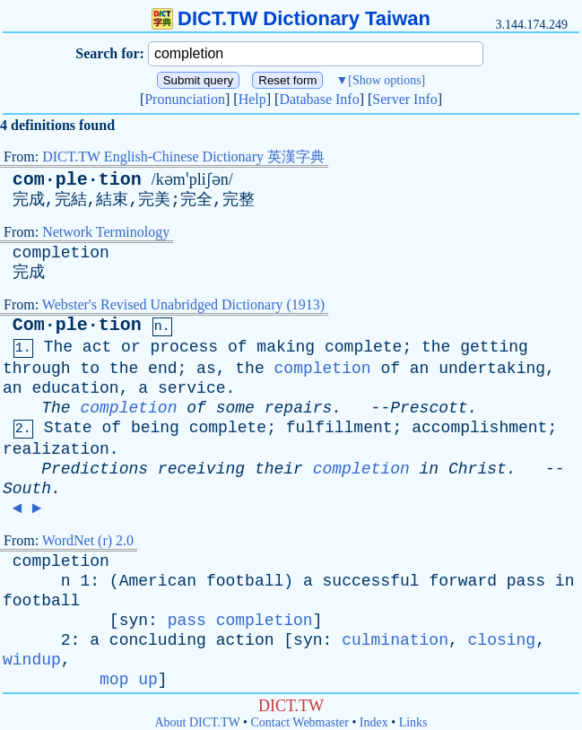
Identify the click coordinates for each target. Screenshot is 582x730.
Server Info (404, 99)
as (206, 369)
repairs (299, 408)
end (162, 369)
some (235, 408)
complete (363, 347)
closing (502, 640)
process (185, 347)
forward (463, 581)
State (68, 428)
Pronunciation (184, 99)
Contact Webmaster (300, 722)
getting (494, 347)
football (244, 581)
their (279, 469)
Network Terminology (105, 231)
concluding (157, 640)
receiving (201, 469)
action (245, 640)
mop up (129, 680)
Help (252, 99)
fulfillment (339, 428)
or (131, 347)
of (238, 347)
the (435, 347)
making (285, 347)
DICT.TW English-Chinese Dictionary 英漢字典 (183, 156)
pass (526, 581)
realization (56, 449)
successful (371, 581)
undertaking (492, 369)
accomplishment (479, 428)
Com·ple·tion (77, 325)
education (74, 388)
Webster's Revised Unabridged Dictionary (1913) (183, 304)
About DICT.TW (196, 722)
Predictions (94, 469)
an (420, 369)
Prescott (428, 408)
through (37, 369)
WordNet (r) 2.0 (88, 540)
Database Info (319, 99)
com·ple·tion (77, 179)
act (97, 347)
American (157, 581)
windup (32, 660)
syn (133, 621)
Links (413, 722)
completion (61, 253)
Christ (477, 469)
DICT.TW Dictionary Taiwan (291, 18)
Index (374, 722)
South (27, 489)
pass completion (240, 621)
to (90, 369)
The (58, 347)
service (192, 388)
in (429, 469)
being (155, 428)
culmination (395, 640)
